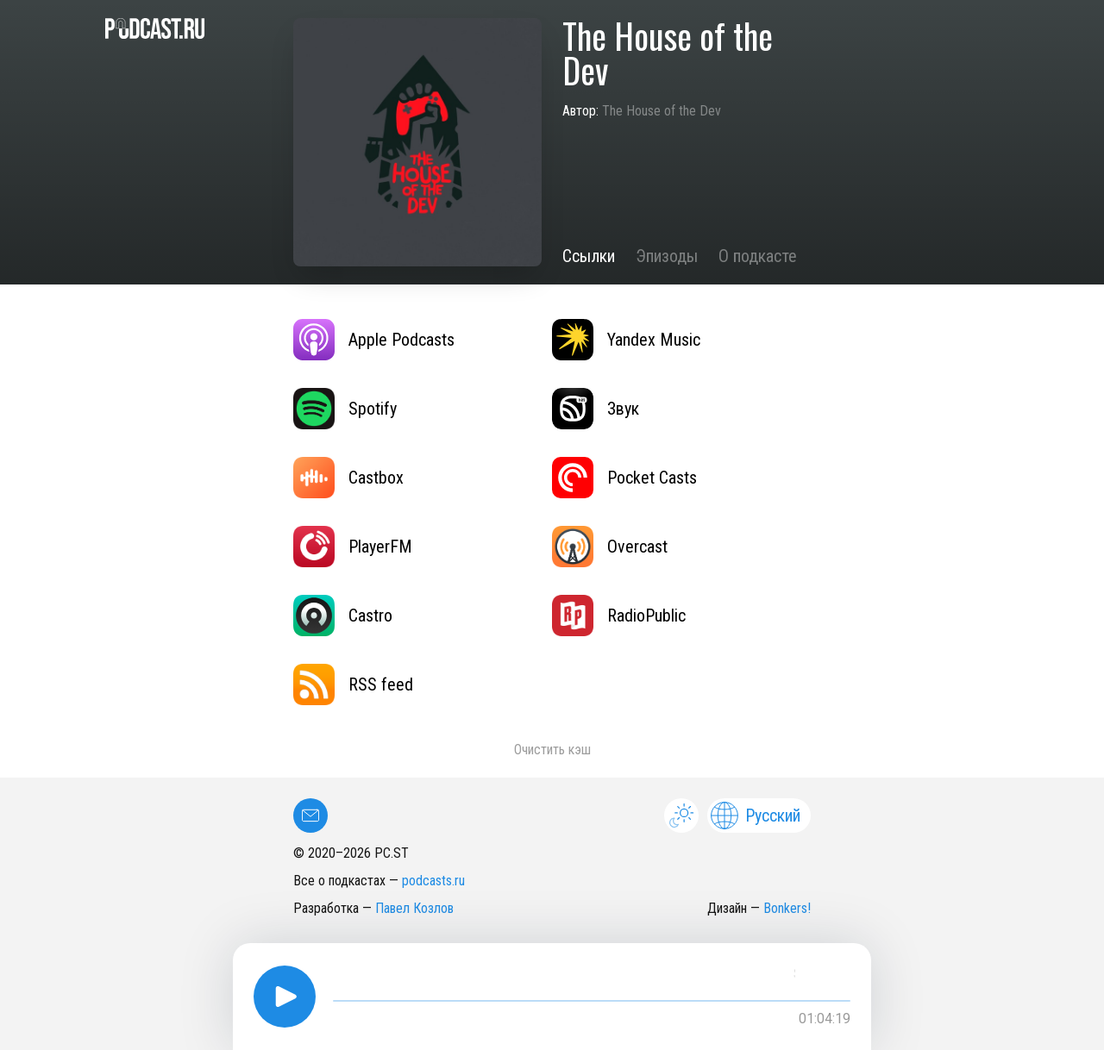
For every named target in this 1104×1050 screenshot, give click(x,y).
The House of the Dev (661, 111)
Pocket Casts (624, 477)
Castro (342, 615)
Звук (595, 408)
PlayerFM (352, 546)
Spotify (345, 408)
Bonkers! (787, 908)
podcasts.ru (433, 880)
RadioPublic (619, 615)
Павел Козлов (414, 908)
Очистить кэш (552, 749)
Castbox (348, 477)
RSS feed (353, 684)
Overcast (610, 546)
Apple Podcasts (374, 339)
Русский (755, 815)
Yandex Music (626, 339)
